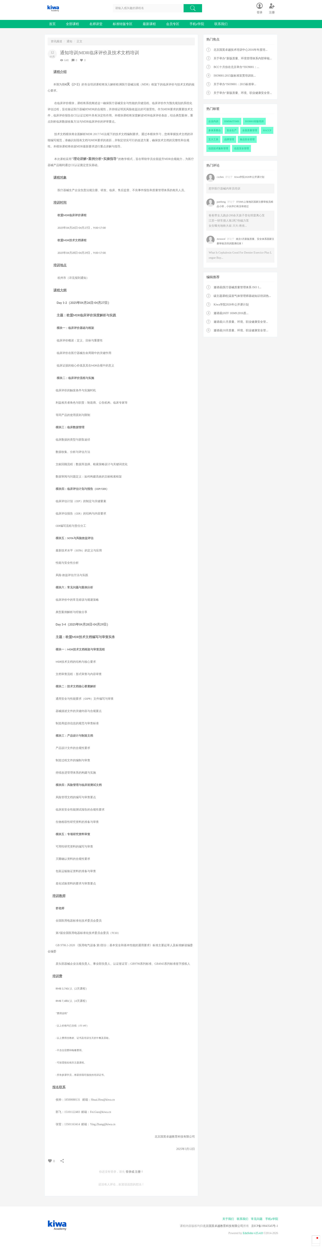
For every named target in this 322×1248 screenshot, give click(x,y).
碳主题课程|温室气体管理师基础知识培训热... (242, 295)
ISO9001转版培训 (254, 121)
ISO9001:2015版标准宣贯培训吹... (235, 75)
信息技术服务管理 (218, 148)
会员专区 (172, 24)
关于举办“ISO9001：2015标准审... (235, 84)
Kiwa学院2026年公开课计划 (249, 177)
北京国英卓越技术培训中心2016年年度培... (241, 49)
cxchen (220, 177)
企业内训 (213, 121)
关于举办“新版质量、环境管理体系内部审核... (243, 58)
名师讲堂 (95, 24)
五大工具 (213, 139)
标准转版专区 (122, 24)
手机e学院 (197, 24)
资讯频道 (56, 41)
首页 (52, 24)
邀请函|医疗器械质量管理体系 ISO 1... (237, 287)
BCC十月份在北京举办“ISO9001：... (236, 67)
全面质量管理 (249, 130)
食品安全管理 (247, 139)
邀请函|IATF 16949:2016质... (231, 313)
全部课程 (72, 24)
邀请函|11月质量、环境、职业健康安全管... (241, 321)
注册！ (139, 1171)
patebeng (221, 201)
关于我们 (228, 1218)
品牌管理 (229, 139)
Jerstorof (221, 239)
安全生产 (232, 130)
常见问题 (256, 1218)
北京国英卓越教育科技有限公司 (223, 1225)
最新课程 (149, 24)
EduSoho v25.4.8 (253, 1233)
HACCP (267, 130)
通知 (69, 41)
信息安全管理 (241, 148)
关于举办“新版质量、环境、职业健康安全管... (243, 92)
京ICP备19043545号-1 (264, 1225)
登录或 (130, 1171)
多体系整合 (214, 130)
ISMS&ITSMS (231, 121)
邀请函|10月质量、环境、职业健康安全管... (241, 330)
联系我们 (221, 24)
